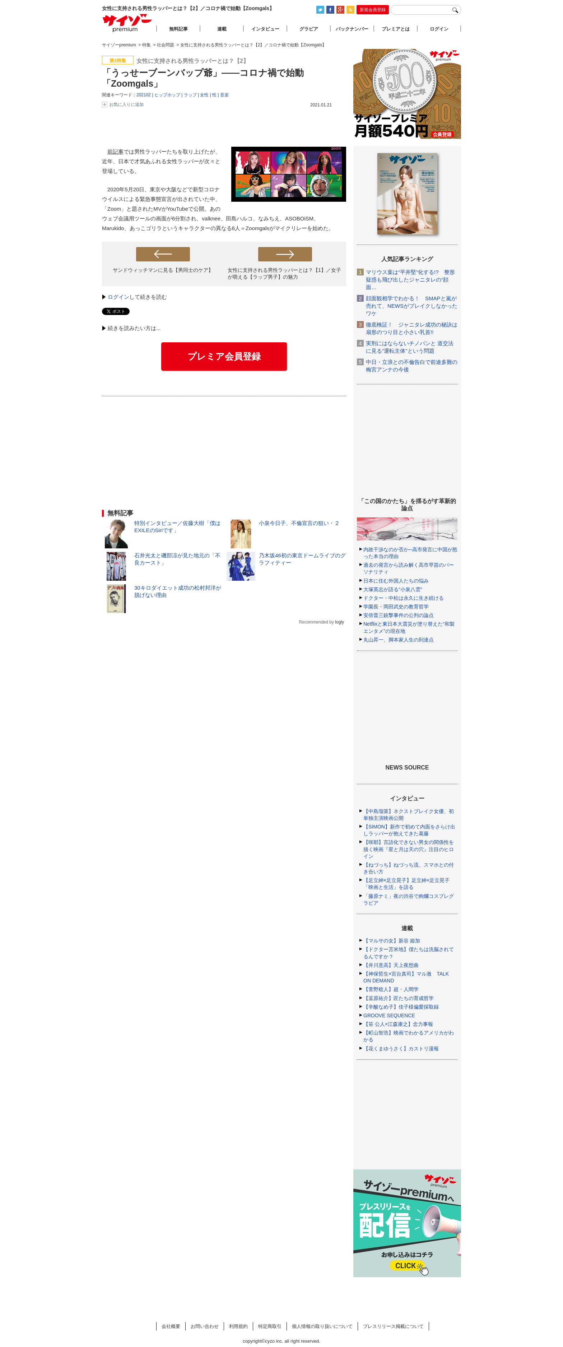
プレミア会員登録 (224, 356)
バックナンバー (352, 29)
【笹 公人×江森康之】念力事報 (398, 1024)
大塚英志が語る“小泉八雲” (392, 589)
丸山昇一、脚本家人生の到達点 (398, 640)
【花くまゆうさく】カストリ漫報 (401, 1048)
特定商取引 (270, 1326)
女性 (204, 94)
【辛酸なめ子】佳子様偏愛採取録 (401, 1007)
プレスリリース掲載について (393, 1326)
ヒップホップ (167, 94)
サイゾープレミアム (127, 23)
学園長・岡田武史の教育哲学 (396, 606)
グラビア (308, 29)
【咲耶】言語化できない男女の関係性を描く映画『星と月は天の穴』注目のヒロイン (408, 849)
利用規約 (238, 1326)
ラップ (190, 94)
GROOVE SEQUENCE (389, 1015)
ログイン (118, 297)
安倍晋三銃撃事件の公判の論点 (398, 615)
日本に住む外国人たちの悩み (396, 581)
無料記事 (178, 29)
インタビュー (265, 29)
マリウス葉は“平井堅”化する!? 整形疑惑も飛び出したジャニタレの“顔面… (410, 279)
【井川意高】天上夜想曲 (391, 965)
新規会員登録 (373, 9)
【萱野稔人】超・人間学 (391, 989)
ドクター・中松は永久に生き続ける (403, 598)
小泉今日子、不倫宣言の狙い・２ (299, 523)
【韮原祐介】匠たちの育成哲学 (398, 998)
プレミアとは (396, 29)
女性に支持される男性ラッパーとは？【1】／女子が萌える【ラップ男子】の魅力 (284, 273)
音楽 (224, 94)
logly (339, 622)
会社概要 (171, 1326)
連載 (222, 29)
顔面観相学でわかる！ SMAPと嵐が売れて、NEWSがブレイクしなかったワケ (411, 305)
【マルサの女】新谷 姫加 (391, 941)
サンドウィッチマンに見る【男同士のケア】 (163, 270)
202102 (143, 94)
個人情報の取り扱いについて (322, 1326)
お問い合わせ (205, 1326)
